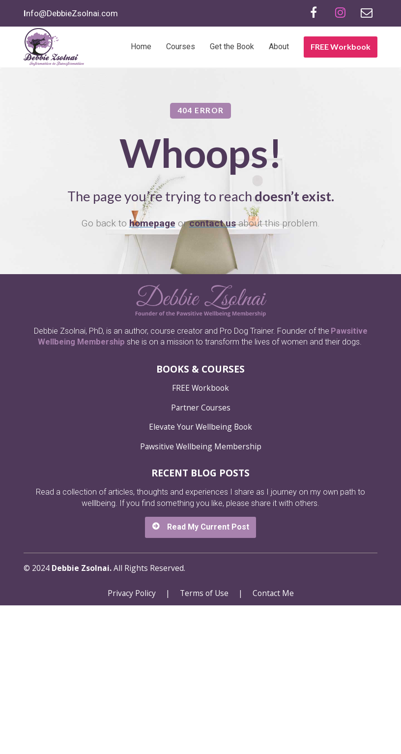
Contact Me (273, 742)
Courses (180, 46)
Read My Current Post (200, 675)
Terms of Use (204, 742)
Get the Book (232, 46)
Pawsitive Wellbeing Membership (200, 595)
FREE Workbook (341, 46)
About (279, 46)
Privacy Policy (132, 742)
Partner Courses (200, 556)
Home (141, 46)
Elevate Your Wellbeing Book (200, 576)
